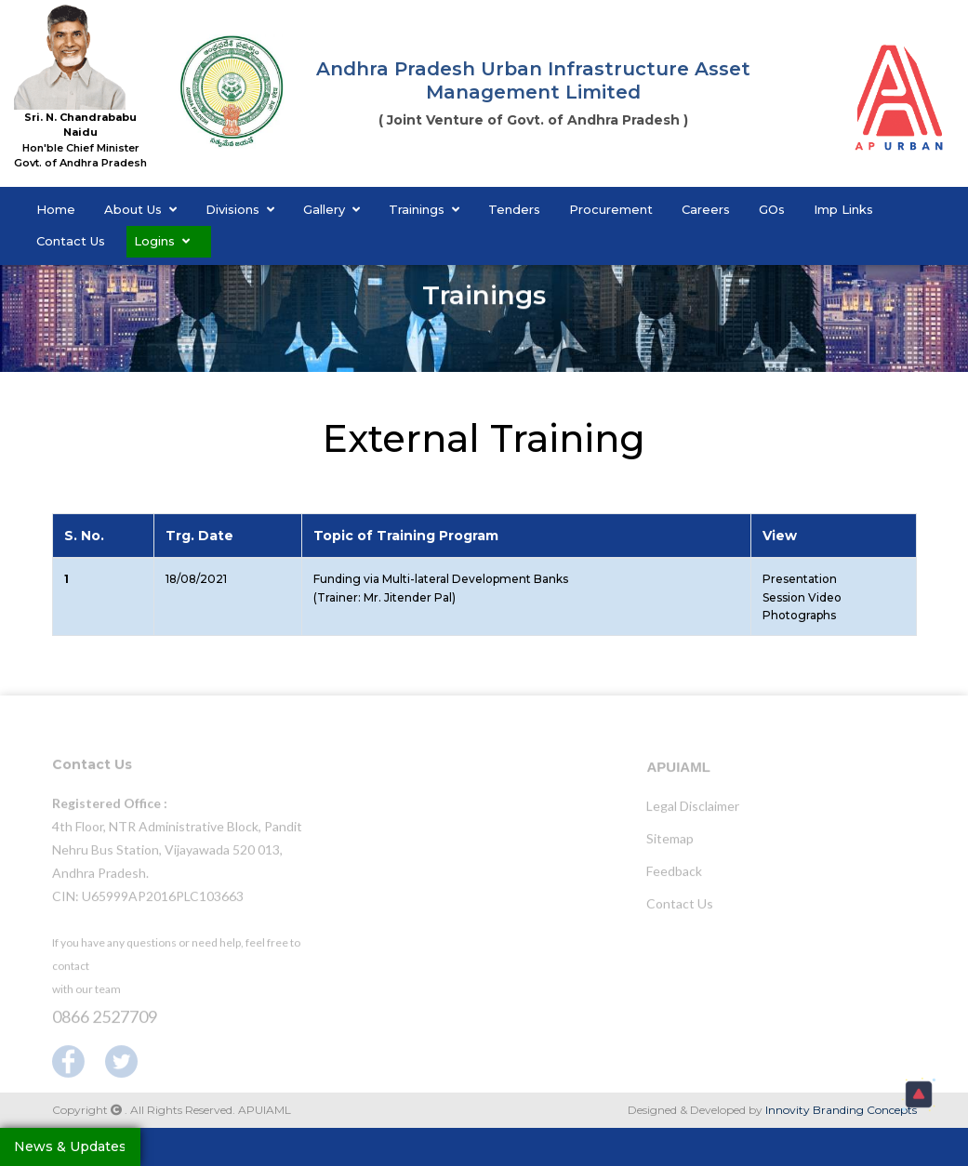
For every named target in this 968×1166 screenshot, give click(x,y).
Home (55, 209)
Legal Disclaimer (692, 810)
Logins (162, 240)
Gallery (331, 209)
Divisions (240, 209)
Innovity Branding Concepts (841, 1110)
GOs (772, 209)
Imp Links (843, 209)
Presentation (799, 579)
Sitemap (670, 843)
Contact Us (70, 240)
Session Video (802, 597)
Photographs (799, 615)
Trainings (424, 209)
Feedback (674, 875)
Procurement (611, 209)
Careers (706, 209)
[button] (918, 1094)
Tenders (514, 209)
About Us (140, 209)
